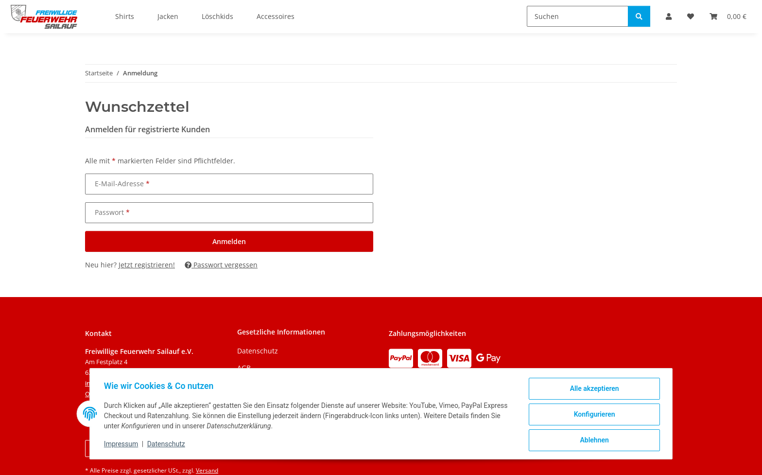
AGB (244, 367)
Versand (207, 470)
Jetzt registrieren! (147, 264)
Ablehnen (592, 440)
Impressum (122, 445)
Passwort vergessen (221, 264)
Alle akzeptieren (592, 390)
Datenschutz (168, 445)
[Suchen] (577, 16)
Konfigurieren (592, 415)
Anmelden (229, 241)
